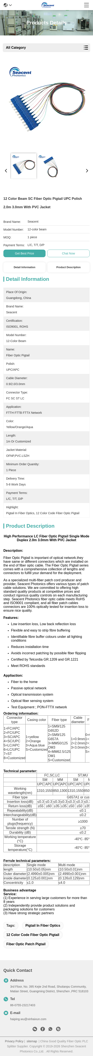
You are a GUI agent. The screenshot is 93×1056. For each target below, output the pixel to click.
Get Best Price (24, 253)
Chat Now (68, 253)
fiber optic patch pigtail (26, 944)
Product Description (68, 267)
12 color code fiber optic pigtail (32, 935)
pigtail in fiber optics (42, 925)
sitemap (32, 1041)
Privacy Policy (14, 1041)
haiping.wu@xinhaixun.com (28, 1019)
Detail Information (24, 267)
